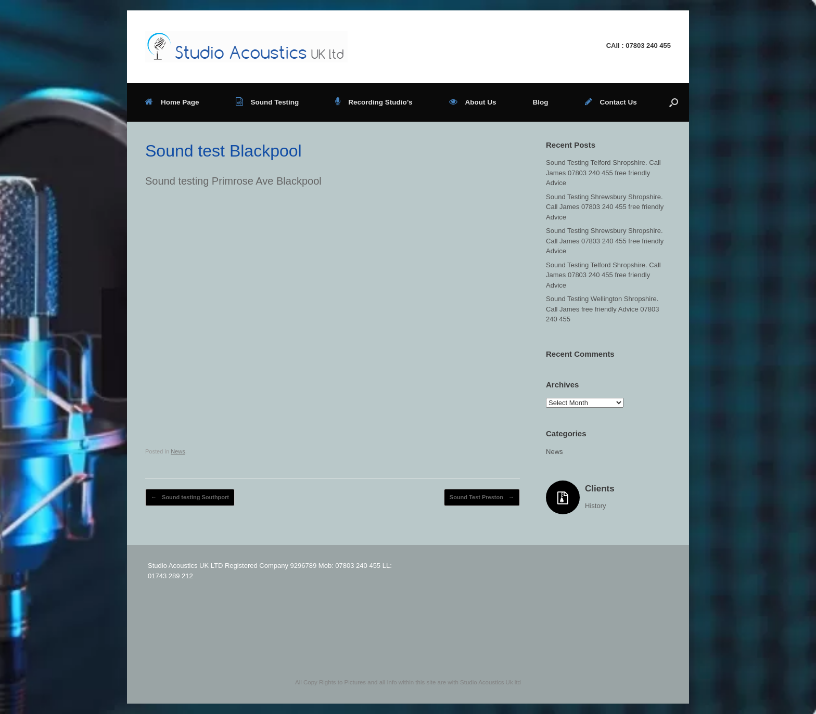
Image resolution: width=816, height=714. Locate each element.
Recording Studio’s (373, 102)
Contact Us (611, 102)
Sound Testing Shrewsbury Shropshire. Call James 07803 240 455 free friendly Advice (605, 207)
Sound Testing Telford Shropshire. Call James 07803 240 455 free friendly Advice (603, 173)
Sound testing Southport (190, 497)
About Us (472, 102)
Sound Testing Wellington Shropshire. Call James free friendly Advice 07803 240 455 (602, 309)
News (178, 451)
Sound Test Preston (482, 497)
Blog (541, 102)
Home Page (172, 102)
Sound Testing (267, 102)
